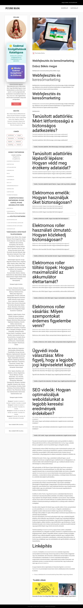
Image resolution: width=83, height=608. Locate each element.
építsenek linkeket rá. (43, 563)
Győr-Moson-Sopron (14, 117)
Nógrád (21, 121)
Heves (10, 119)
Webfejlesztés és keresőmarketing (41, 103)
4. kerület (13, 403)
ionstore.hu (10, 208)
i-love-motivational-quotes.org (15, 222)
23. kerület (21, 418)
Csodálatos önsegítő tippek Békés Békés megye (70, 596)
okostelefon (11, 138)
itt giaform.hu (16, 157)
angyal (19, 135)
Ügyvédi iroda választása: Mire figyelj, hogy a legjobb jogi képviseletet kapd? (51, 368)
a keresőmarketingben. (50, 509)
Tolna (11, 125)
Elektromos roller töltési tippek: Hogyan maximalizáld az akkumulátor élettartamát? (53, 285)
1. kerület (15, 401)
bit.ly (8, 173)
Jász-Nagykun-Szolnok (18, 119)
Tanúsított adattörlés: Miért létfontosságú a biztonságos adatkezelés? (50, 134)
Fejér (7, 117)
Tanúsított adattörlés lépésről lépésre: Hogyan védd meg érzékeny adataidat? (51, 171)
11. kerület (20, 407)
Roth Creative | (46, 606)
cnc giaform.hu (16, 159)
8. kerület (20, 405)
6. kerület (23, 403)
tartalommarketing (48, 529)
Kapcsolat (74, 8)
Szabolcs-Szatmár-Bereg (18, 123)
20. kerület (20, 416)
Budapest (17, 115)
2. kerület (20, 401)
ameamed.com (10, 170)
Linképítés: (35, 552)
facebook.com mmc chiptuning (14, 225)
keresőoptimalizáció (50, 552)
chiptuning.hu (10, 179)
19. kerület (15, 416)
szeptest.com (10, 164)
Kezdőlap (64, 8)
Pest (24, 121)
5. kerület (18, 403)
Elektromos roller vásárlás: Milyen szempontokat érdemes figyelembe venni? (51, 329)
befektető (18, 141)
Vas (14, 125)
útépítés (10, 141)
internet (19, 144)
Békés (19, 113)
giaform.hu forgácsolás (13, 161)
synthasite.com (11, 228)
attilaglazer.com (11, 167)
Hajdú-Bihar (23, 117)
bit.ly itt (9, 182)
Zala (21, 125)
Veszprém (17, 125)
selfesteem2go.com (12, 219)
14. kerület (20, 410)
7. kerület (15, 405)
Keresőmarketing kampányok (39, 480)
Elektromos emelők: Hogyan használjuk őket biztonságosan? (47, 206)
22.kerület (15, 418)
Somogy (10, 123)
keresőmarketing (46, 79)
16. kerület (14, 412)
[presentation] (73, 589)
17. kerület (20, 412)
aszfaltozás (11, 135)
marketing (10, 144)
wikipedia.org (10, 188)
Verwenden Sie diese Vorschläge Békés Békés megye (45, 596)
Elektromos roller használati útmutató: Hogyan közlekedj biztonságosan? (50, 243)
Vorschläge (20, 138)
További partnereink (12, 194)
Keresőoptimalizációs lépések (44, 473)
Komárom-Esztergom (13, 121)
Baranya (16, 113)
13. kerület (15, 410)
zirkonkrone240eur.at (12, 185)
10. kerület (14, 407)
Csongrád (22, 115)
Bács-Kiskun (10, 113)
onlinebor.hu (10, 176)
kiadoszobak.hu (11, 211)
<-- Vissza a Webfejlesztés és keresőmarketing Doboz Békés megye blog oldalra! (52, 574)
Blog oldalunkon (11, 95)
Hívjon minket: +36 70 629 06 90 (69, 2)
